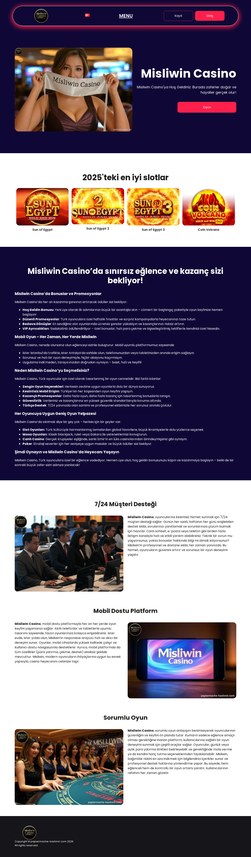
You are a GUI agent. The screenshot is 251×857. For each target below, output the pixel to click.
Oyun (207, 107)
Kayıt (178, 16)
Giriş (209, 16)
